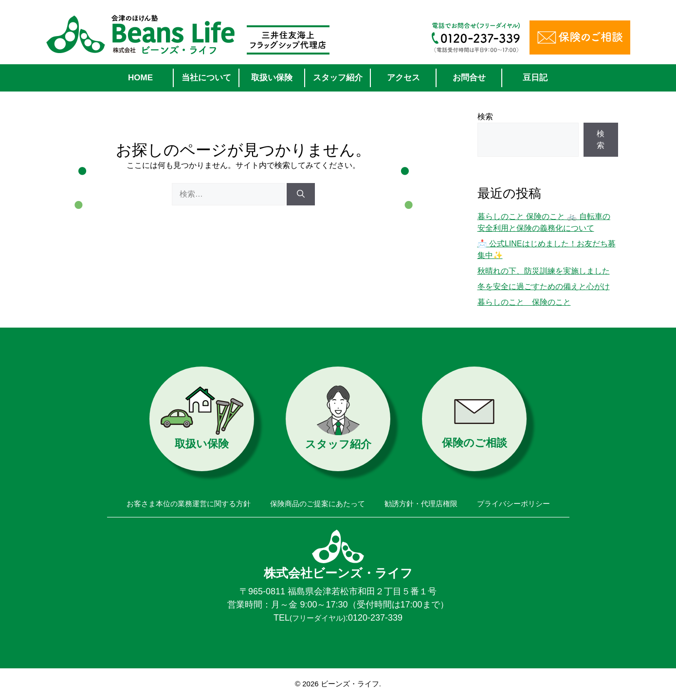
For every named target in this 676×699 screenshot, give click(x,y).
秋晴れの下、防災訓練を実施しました (543, 271)
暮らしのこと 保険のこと (524, 302)
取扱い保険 (271, 77)
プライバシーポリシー (513, 503)
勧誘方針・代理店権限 (420, 503)
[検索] (301, 194)
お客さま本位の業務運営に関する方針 (189, 503)
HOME (140, 77)
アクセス (403, 77)
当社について (206, 77)
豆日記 (535, 77)
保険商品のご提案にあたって (317, 503)
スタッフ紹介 (338, 77)
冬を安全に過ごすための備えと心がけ (543, 286)
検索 (485, 116)
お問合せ (469, 77)
